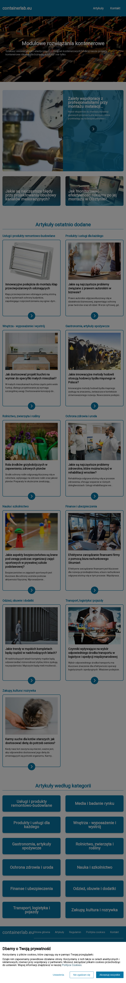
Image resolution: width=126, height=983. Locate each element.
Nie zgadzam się (81, 975)
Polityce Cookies (72, 965)
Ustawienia (58, 975)
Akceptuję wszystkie (110, 975)
